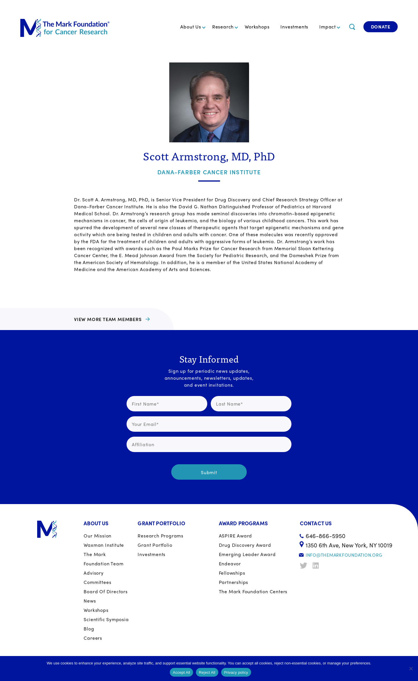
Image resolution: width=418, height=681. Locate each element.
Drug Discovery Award (245, 545)
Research (223, 26)
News (90, 600)
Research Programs (160, 535)
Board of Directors (105, 591)
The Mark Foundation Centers (253, 591)
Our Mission (97, 535)
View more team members (108, 319)
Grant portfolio (155, 545)
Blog (89, 628)
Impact (327, 26)
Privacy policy (236, 672)
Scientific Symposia (106, 619)
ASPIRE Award (235, 535)
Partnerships (233, 582)
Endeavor (230, 563)
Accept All (181, 672)
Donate (380, 26)
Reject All (207, 672)
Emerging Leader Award (247, 554)
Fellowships (232, 572)
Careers (93, 638)
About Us (190, 26)
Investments (294, 26)
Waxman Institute (104, 545)
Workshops (257, 26)
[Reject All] (411, 668)
